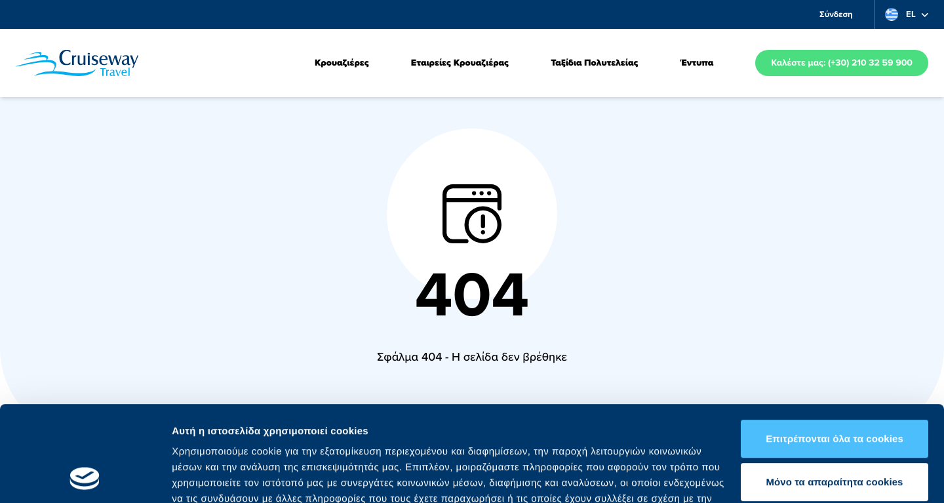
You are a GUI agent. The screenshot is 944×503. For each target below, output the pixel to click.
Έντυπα (696, 63)
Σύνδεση (836, 14)
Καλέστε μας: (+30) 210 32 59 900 (842, 63)
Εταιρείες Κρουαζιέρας (460, 63)
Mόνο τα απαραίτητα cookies (834, 391)
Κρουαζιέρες (342, 63)
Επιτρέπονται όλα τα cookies (834, 349)
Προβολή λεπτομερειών (228, 477)
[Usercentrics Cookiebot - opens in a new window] (85, 477)
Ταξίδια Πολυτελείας (594, 63)
